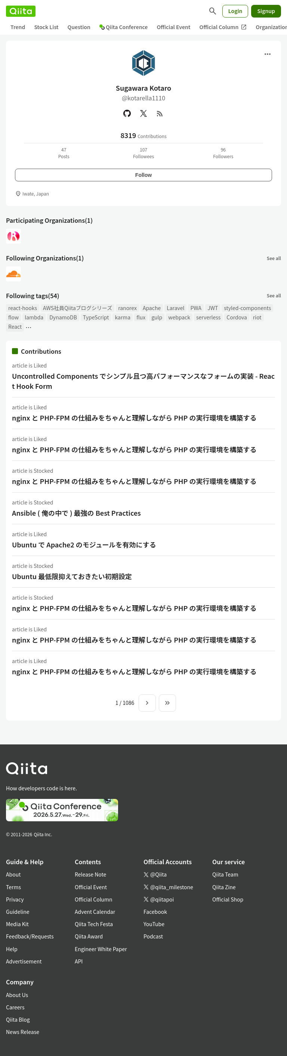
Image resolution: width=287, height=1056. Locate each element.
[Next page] (147, 703)
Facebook (155, 911)
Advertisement (24, 961)
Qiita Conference (123, 27)
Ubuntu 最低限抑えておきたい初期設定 (72, 576)
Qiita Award (89, 936)
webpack (179, 317)
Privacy (15, 899)
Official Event (173, 27)
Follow (143, 175)
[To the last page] (167, 703)
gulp (156, 317)
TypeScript (96, 317)
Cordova (236, 317)
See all (274, 258)
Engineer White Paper (101, 949)
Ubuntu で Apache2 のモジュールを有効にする (84, 544)
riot (257, 317)
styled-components (247, 308)
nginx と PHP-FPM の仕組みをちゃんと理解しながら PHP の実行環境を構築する (134, 417)
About (13, 874)
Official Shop (227, 899)
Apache (152, 308)
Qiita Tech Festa (94, 924)
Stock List (46, 27)
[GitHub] (127, 113)
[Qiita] (21, 11)
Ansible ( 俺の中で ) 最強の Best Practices (76, 513)
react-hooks (22, 308)
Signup (266, 11)
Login (235, 11)
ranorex (127, 308)
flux (140, 317)
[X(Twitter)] (143, 113)
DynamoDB (63, 317)
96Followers (223, 152)
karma (122, 317)
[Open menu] (267, 54)
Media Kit (17, 924)
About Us (17, 995)
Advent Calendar (95, 911)
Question (79, 27)
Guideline (18, 911)
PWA (195, 308)
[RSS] (160, 113)
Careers (15, 1007)
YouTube (154, 924)
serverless (208, 317)
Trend (17, 27)
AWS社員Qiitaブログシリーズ (77, 308)
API (79, 961)
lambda (34, 317)
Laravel (175, 308)
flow (13, 317)
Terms (13, 887)
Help (12, 949)
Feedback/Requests (30, 936)
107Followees (143, 152)
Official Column (223, 27)
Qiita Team (225, 874)
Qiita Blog (18, 1019)
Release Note (90, 874)
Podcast (153, 936)
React (15, 326)
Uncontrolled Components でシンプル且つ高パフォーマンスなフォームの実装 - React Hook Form (143, 381)
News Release (22, 1031)
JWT (212, 308)
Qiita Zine (224, 887)
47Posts (64, 152)
